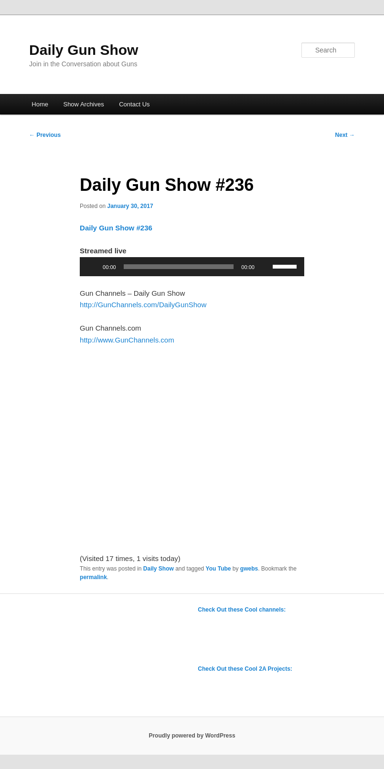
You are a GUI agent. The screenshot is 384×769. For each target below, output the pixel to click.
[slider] (179, 266)
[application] (192, 266)
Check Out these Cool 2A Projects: (245, 668)
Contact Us (134, 104)
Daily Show (158, 568)
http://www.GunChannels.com (127, 340)
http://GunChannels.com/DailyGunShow (143, 305)
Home (40, 104)
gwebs (249, 568)
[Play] (92, 266)
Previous (45, 135)
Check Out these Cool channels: (242, 609)
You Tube (218, 568)
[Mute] (265, 266)
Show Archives (83, 104)
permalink (93, 577)
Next (345, 135)
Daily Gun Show (83, 50)
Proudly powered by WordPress (192, 735)
